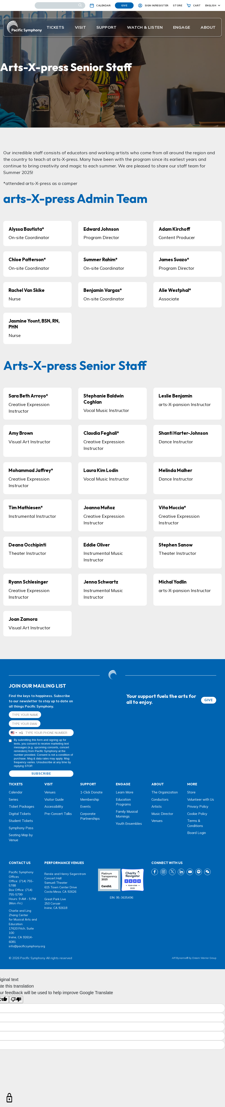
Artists (156, 806)
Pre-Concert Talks (58, 814)
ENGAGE (181, 27)
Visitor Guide (54, 799)
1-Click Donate (91, 792)
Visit (80, 27)
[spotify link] (198, 872)
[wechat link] (207, 872)
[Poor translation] (16, 999)
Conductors (160, 799)
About (208, 27)
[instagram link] (163, 872)
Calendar (15, 792)
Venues (50, 792)
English (210, 5)
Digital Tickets (20, 814)
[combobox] (16, 732)
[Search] (60, 5)
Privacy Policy (197, 806)
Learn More (124, 792)
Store (191, 792)
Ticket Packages (21, 806)
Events (85, 806)
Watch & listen (145, 27)
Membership (89, 799)
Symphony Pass (21, 828)
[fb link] (154, 872)
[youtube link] (190, 872)
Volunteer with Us (200, 799)
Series (13, 799)
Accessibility (53, 806)
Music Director (162, 814)
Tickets (55, 27)
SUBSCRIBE (41, 773)
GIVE (208, 700)
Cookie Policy (197, 814)
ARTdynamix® (180, 958)
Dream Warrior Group (204, 958)
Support (106, 27)
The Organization (164, 792)
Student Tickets (21, 821)
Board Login (196, 833)
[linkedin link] (181, 872)
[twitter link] (172, 872)
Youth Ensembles (129, 823)
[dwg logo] (112, 675)
